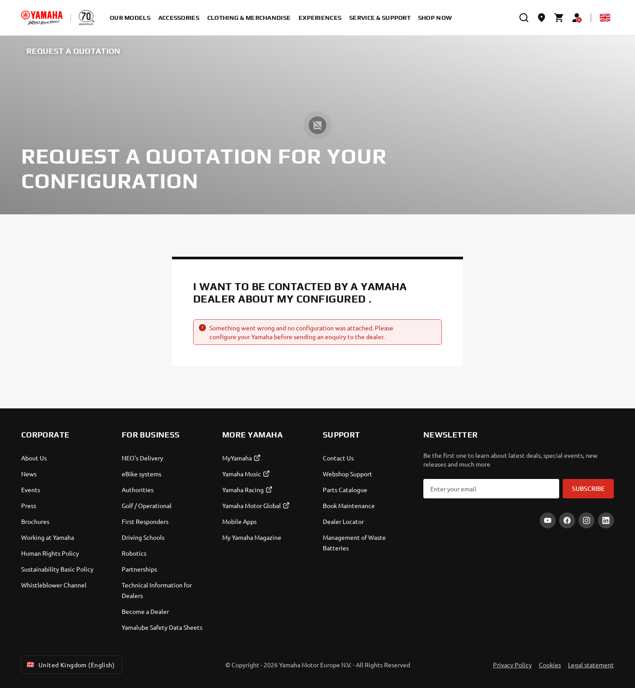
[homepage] (42, 18)
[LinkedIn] (606, 520)
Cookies (550, 665)
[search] (524, 17)
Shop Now (435, 17)
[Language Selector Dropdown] (605, 17)
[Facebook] (567, 520)
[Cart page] (559, 17)
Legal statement (591, 665)
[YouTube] (548, 520)
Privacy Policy (512, 665)
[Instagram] (586, 520)
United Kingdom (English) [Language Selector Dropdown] (70, 664)
